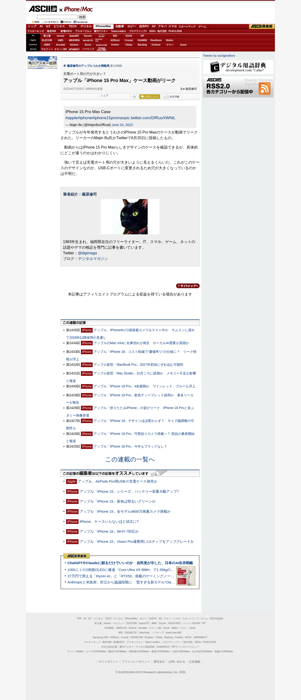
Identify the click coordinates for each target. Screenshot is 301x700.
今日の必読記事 (109, 646)
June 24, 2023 (122, 125)
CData (128, 44)
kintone (74, 44)
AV (154, 26)
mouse (60, 36)
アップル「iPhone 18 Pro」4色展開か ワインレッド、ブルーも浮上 (144, 386)
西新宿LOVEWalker (139, 651)
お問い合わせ (176, 661)
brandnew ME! (102, 49)
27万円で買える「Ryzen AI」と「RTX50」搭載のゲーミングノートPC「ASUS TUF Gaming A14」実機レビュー (156, 576)
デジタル (86, 26)
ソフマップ (88, 49)
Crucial (129, 40)
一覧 (133, 96)
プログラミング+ (138, 31)
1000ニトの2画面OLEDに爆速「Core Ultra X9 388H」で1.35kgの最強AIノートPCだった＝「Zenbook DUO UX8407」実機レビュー (171, 570)
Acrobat (60, 44)
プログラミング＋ (171, 642)
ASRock (115, 40)
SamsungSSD (98, 40)
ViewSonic (156, 40)
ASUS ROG (74, 40)
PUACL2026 (175, 31)
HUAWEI (142, 40)
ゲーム (202, 26)
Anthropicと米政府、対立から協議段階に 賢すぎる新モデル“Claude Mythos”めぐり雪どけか (141, 582)
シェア (104, 95)
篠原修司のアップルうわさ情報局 (88, 65)
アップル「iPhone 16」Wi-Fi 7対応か (109, 531)
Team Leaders (152, 642)
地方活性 (162, 31)
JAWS (47, 44)
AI (41, 26)
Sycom (88, 36)
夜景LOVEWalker (160, 651)
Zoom (183, 44)
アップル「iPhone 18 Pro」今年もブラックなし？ (130, 446)
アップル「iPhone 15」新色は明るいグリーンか (118, 501)
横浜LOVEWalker (117, 651)
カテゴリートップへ (185, 285)
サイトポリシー (108, 661)
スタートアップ (187, 26)
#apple (71, 117)
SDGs (152, 31)
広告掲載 (194, 661)
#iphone (85, 117)
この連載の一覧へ (130, 459)
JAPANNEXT (74, 49)
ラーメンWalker (75, 651)
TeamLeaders (118, 31)
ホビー (131, 26)
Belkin (169, 40)
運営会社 (159, 661)
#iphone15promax (108, 117)
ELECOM (47, 40)
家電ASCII (66, 31)
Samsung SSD (100, 637)
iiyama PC (144, 623)
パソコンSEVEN (101, 35)
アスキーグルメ (83, 31)
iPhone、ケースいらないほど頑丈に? (109, 521)
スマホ (172, 26)
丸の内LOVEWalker (202, 651)
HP (142, 36)
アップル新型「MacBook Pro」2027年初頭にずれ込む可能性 (138, 364)
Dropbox (115, 44)
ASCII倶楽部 (262, 26)
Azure (88, 44)
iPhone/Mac (76, 9)
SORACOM (137, 637)
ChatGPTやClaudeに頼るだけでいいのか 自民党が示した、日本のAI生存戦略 (130, 563)
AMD (60, 40)
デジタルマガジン (93, 259)
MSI (115, 36)
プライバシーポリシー (136, 661)
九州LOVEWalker (181, 651)
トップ (32, 26)
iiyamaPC (74, 36)
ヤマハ (169, 44)
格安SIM (51, 31)
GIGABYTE (88, 40)
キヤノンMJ (60, 49)
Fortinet (156, 44)
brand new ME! (174, 632)
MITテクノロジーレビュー (185, 646)
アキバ (162, 26)
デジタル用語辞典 (145, 646)
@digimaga (87, 253)
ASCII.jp (42, 9)
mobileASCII (163, 646)
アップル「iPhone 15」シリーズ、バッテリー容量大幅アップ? (129, 491)
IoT (48, 26)
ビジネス (59, 26)
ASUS (129, 36)
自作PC (144, 26)
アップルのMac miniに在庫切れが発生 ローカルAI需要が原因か (141, 343)
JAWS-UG (121, 628)
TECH (72, 26)
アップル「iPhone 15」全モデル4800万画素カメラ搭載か (125, 511)
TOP (79, 618)
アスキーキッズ (35, 31)
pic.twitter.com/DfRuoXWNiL (150, 117)
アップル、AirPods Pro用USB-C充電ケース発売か (117, 481)
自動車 (119, 26)
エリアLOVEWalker (96, 651)
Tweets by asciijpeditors (219, 55)
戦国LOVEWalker (224, 651)
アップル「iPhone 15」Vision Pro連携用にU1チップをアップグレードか (137, 541)
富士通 (47, 36)
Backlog (142, 44)
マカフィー (47, 49)
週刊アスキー (101, 31)
